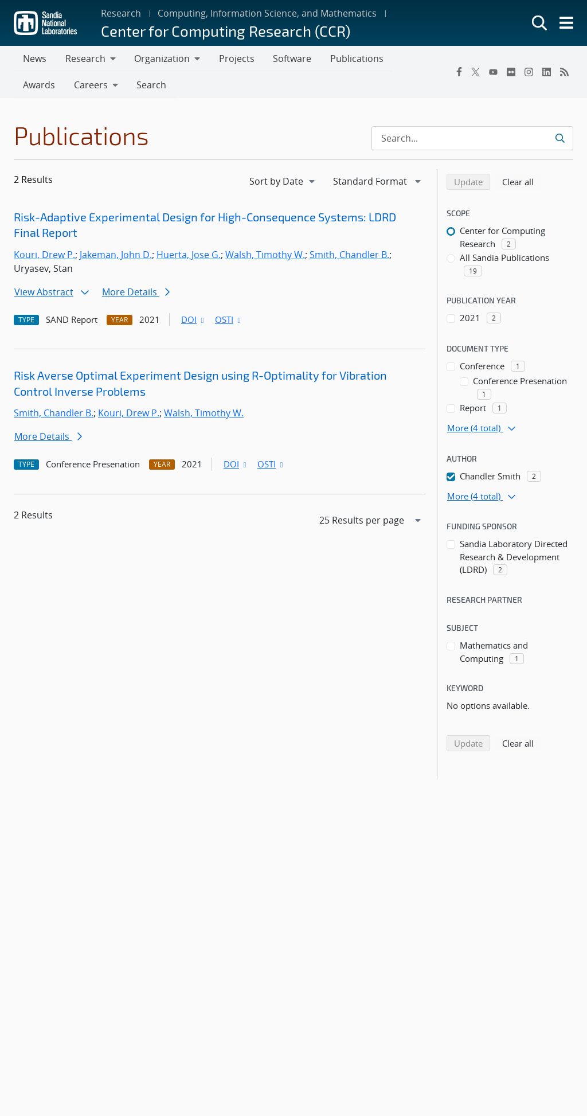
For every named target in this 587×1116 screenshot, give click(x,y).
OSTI (228, 320)
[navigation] (283, 182)
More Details (136, 293)
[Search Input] (472, 139)
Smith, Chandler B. (349, 255)
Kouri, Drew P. (44, 255)
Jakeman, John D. (116, 255)
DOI (193, 320)
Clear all (521, 182)
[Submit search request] (559, 139)
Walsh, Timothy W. (265, 255)
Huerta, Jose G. (188, 255)
